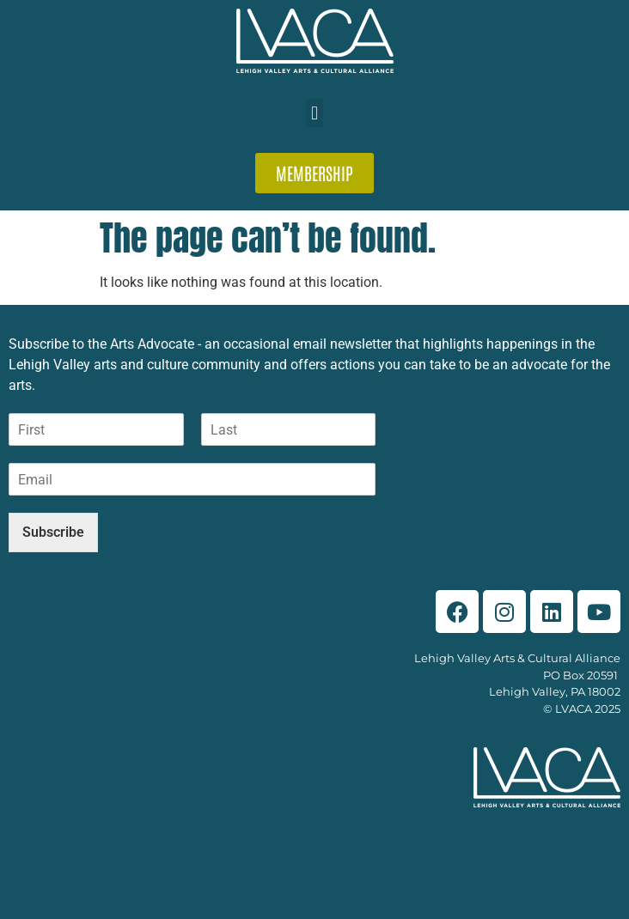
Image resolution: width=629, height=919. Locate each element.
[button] (314, 113)
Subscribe (53, 532)
